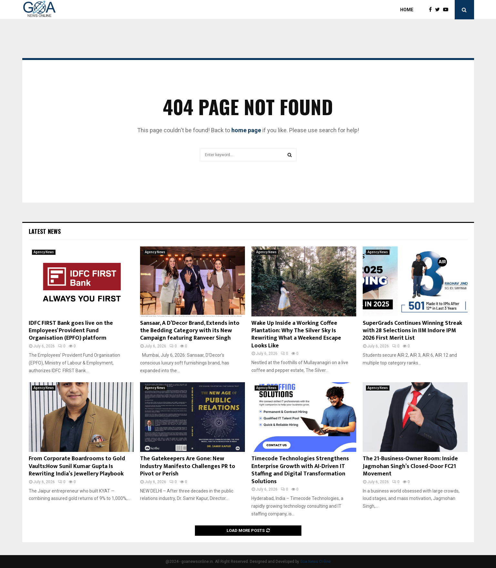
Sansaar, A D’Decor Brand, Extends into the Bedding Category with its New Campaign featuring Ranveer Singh (189, 330)
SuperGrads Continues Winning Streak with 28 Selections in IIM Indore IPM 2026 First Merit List (412, 330)
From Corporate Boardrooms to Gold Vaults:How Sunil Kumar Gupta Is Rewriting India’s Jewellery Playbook (77, 466)
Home (406, 9)
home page (246, 130)
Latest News (45, 231)
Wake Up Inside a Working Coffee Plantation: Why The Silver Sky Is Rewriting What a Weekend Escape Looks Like (296, 334)
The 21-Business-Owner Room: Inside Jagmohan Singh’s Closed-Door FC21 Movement (410, 466)
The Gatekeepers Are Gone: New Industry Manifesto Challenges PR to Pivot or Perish (187, 466)
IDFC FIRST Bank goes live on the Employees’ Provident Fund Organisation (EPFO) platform (71, 330)
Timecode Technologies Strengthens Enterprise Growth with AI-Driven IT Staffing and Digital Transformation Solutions (300, 470)
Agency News (44, 252)
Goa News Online (315, 561)
